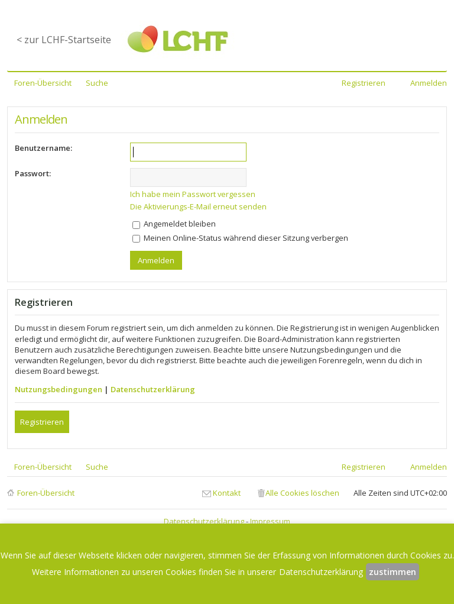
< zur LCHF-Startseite (64, 39)
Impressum (270, 521)
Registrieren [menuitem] (363, 82)
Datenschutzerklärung (153, 389)
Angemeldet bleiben (174, 223)
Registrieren (42, 421)
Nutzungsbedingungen (58, 389)
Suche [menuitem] (97, 82)
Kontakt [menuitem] (227, 492)
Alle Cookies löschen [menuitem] (302, 492)
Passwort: (33, 173)
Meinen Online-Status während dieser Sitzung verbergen (240, 237)
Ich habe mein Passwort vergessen (192, 194)
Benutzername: (43, 148)
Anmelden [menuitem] (428, 82)
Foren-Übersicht (45, 492)
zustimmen (392, 571)
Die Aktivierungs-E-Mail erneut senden (198, 206)
